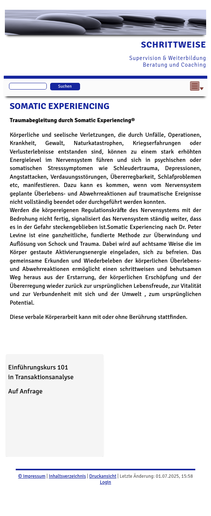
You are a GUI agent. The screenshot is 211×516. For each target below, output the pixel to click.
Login (105, 482)
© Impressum (31, 476)
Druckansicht (102, 476)
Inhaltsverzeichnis (67, 476)
